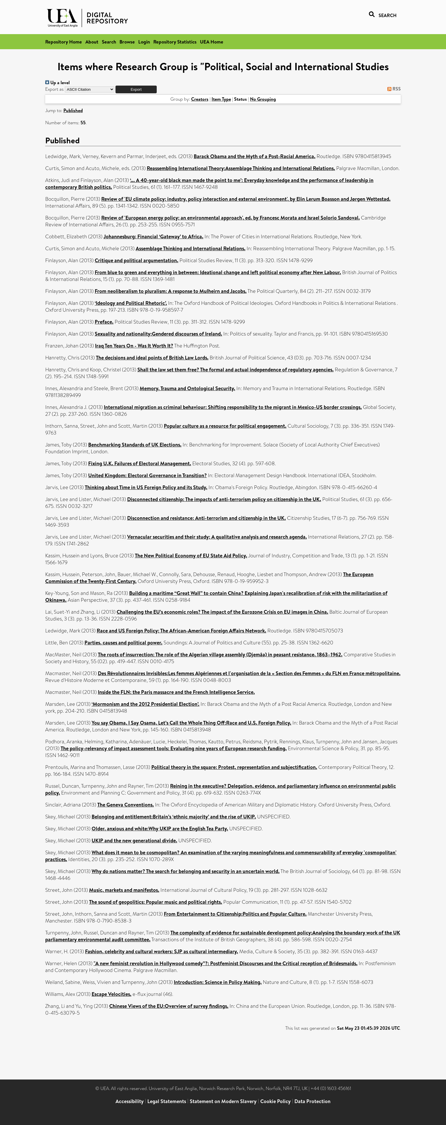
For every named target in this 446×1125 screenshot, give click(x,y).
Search (109, 41)
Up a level (57, 82)
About (91, 41)
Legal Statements (166, 1101)
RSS (393, 89)
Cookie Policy (275, 1101)
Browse (127, 41)
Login (144, 41)
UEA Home (211, 41)
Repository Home (63, 41)
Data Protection (312, 1101)
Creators (199, 99)
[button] (136, 89)
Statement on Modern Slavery (223, 1101)
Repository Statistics (175, 41)
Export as (54, 89)
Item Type (221, 99)
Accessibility (129, 1101)
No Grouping (263, 99)
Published (73, 110)
